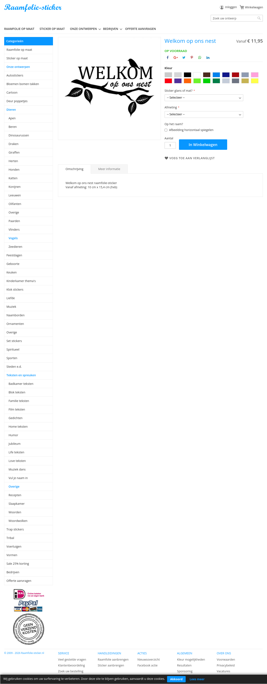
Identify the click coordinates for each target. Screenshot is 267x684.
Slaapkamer (17, 504)
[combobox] (237, 18)
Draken (13, 144)
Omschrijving (74, 169)
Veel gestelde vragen (72, 659)
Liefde (10, 298)
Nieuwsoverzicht (148, 659)
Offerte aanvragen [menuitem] (140, 29)
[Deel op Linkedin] (208, 57)
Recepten (15, 495)
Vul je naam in (18, 478)
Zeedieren (15, 247)
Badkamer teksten (21, 384)
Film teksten (17, 409)
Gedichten (16, 418)
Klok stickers (14, 289)
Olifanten (15, 204)
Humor (13, 435)
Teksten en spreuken (21, 375)
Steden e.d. (14, 367)
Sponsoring (185, 671)
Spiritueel (12, 349)
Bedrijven (12, 572)
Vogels (13, 238)
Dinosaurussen (19, 135)
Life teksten (16, 452)
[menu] (133, 29)
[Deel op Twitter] (183, 57)
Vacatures (223, 671)
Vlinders (14, 229)
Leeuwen (15, 195)
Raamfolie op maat (19, 50)
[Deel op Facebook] (168, 57)
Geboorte (12, 264)
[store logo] (33, 8)
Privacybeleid (226, 665)
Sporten (11, 358)
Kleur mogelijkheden (191, 659)
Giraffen (14, 152)
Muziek (11, 307)
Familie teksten (19, 401)
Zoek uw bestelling (70, 671)
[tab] (74, 169)
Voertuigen (13, 546)
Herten (13, 161)
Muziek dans (17, 469)
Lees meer (197, 679)
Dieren (11, 110)
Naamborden (15, 315)
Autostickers (14, 75)
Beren (13, 127)
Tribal (10, 538)
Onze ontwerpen (18, 67)
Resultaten (184, 665)
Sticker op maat (17, 58)
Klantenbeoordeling (71, 665)
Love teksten (17, 461)
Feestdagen (14, 255)
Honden (14, 170)
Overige (14, 212)
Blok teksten (17, 392)
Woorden (15, 512)
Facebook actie (147, 665)
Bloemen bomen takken (22, 84)
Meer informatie (109, 169)
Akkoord (176, 679)
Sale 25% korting (17, 564)
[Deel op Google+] (176, 57)
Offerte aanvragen (18, 581)
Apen (12, 118)
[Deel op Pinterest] (192, 57)
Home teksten (18, 426)
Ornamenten (15, 324)
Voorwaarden (226, 659)
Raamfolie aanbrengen (113, 659)
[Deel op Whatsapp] (199, 57)
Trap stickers (15, 529)
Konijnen (15, 187)
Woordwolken (18, 521)
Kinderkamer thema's (21, 281)
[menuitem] (21, 29)
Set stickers (14, 341)
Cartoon (12, 92)
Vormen (11, 555)
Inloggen (231, 7)
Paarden (14, 221)
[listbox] (214, 78)
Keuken (11, 272)
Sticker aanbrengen (111, 665)
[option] (168, 74)
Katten (13, 178)
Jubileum (14, 444)
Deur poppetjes (17, 101)
